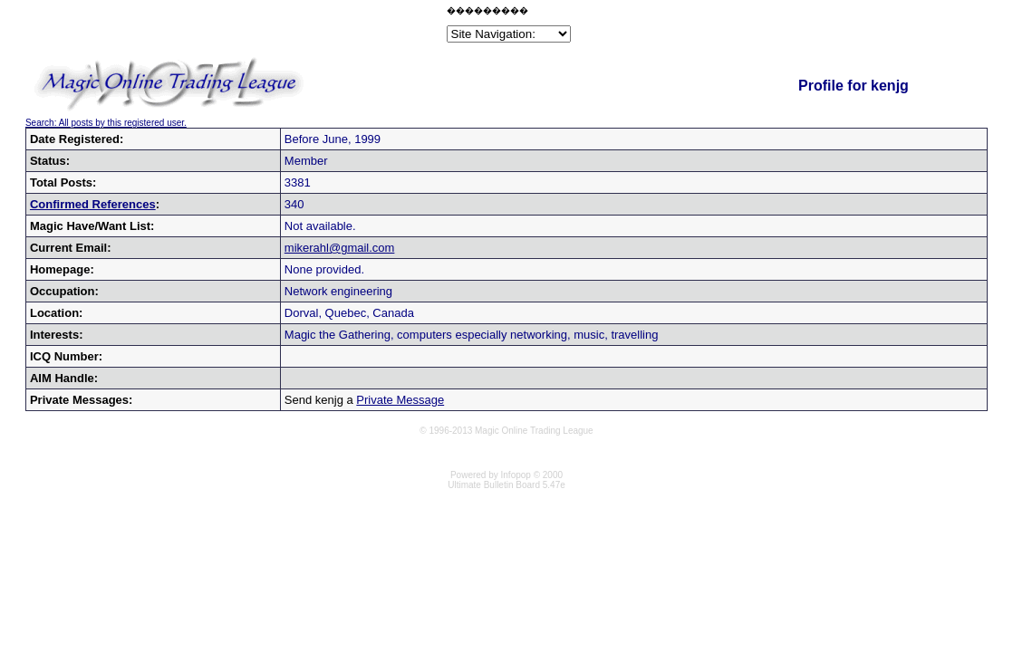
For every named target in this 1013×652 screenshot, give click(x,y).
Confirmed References (93, 204)
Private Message (400, 400)
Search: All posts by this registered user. (106, 123)
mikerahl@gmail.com (340, 247)
